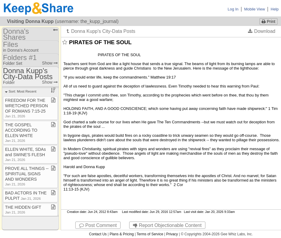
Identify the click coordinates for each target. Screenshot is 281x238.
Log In (233, 9)
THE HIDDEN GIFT (23, 209)
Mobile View (254, 9)
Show (50, 63)
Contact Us (98, 234)
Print (268, 21)
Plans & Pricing (122, 234)
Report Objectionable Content (167, 225)
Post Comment (98, 225)
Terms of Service (150, 234)
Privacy (172, 234)
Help (275, 9)
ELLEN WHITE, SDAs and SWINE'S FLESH (25, 154)
